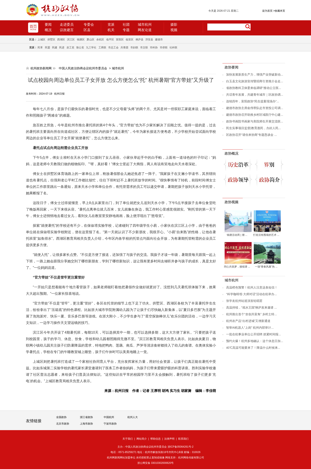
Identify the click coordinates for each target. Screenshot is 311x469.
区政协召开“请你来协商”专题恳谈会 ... (251, 134)
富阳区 (120, 39)
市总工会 (113, 47)
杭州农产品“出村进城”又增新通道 (248, 321)
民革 (40, 47)
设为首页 (267, 10)
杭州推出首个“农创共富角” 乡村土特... (251, 314)
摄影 (173, 24)
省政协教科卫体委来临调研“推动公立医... (253, 88)
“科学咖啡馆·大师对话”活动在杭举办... (251, 294)
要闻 (48, 24)
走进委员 (67, 24)
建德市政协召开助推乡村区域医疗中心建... (254, 114)
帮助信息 (155, 438)
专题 (126, 30)
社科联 (173, 47)
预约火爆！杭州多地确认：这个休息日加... (254, 341)
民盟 (47, 47)
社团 (126, 24)
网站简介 (141, 438)
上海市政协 (86, 423)
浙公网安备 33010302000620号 (155, 462)
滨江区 (71, 39)
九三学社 (91, 47)
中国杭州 (109, 417)
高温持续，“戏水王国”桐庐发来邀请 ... (251, 307)
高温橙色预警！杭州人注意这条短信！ (252, 287)
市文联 (144, 47)
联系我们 (183, 438)
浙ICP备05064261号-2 (181, 446)
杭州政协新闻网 (41, 68)
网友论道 (145, 30)
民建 (54, 47)
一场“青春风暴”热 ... (266, 266)
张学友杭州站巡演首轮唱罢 (244, 301)
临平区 (110, 39)
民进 (61, 47)
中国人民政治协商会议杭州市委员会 (83, 68)
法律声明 (169, 438)
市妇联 (134, 47)
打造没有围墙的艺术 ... (266, 234)
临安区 (129, 39)
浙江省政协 (86, 417)
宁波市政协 (110, 423)
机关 (111, 30)
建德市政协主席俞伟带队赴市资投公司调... (254, 108)
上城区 (41, 39)
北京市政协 (62, 423)
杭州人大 (132, 417)
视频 (173, 30)
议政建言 (67, 30)
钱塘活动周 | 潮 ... (237, 234)
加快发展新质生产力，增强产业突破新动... (254, 74)
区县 (87, 30)
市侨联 (164, 47)
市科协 (154, 47)
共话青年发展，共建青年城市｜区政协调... (254, 94)
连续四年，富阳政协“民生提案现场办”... (252, 101)
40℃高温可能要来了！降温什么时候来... (253, 347)
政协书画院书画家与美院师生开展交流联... (254, 121)
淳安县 (149, 39)
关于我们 (127, 438)
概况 (48, 30)
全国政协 (61, 417)
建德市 (159, 39)
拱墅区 (51, 39)
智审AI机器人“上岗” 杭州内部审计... (250, 327)
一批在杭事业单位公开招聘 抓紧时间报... (253, 334)
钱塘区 (81, 39)
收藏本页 (279, 10)
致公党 (80, 47)
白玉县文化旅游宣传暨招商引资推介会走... (254, 81)
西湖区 (61, 39)
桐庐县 (139, 39)
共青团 (124, 47)
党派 (111, 24)
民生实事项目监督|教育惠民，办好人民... (253, 128)
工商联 (102, 47)
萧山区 (90, 39)
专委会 (89, 24)
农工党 (70, 47)
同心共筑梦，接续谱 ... (237, 266)
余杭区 (100, 39)
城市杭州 (145, 24)
